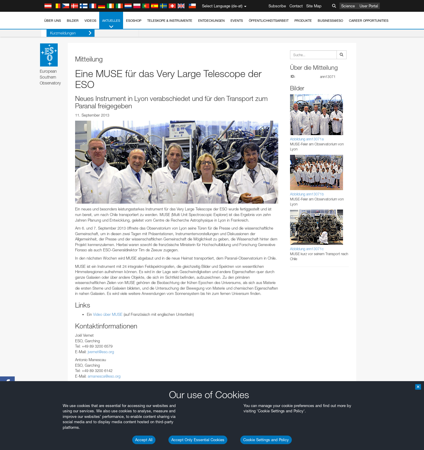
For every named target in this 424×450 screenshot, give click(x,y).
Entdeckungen (211, 21)
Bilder (73, 21)
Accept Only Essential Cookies (197, 439)
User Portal (369, 6)
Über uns (52, 21)
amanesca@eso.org (104, 376)
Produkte (303, 21)
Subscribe (277, 6)
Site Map (314, 6)
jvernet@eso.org (101, 351)
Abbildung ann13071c (307, 249)
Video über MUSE (108, 314)
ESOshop (133, 21)
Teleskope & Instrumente (169, 21)
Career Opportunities (368, 21)
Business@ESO (330, 21)
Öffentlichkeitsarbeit (269, 21)
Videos (90, 21)
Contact (296, 6)
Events (237, 21)
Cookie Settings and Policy (266, 439)
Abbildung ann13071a (307, 139)
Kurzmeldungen (65, 33)
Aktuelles (111, 24)
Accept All (144, 439)
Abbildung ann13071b (307, 194)
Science (348, 6)
